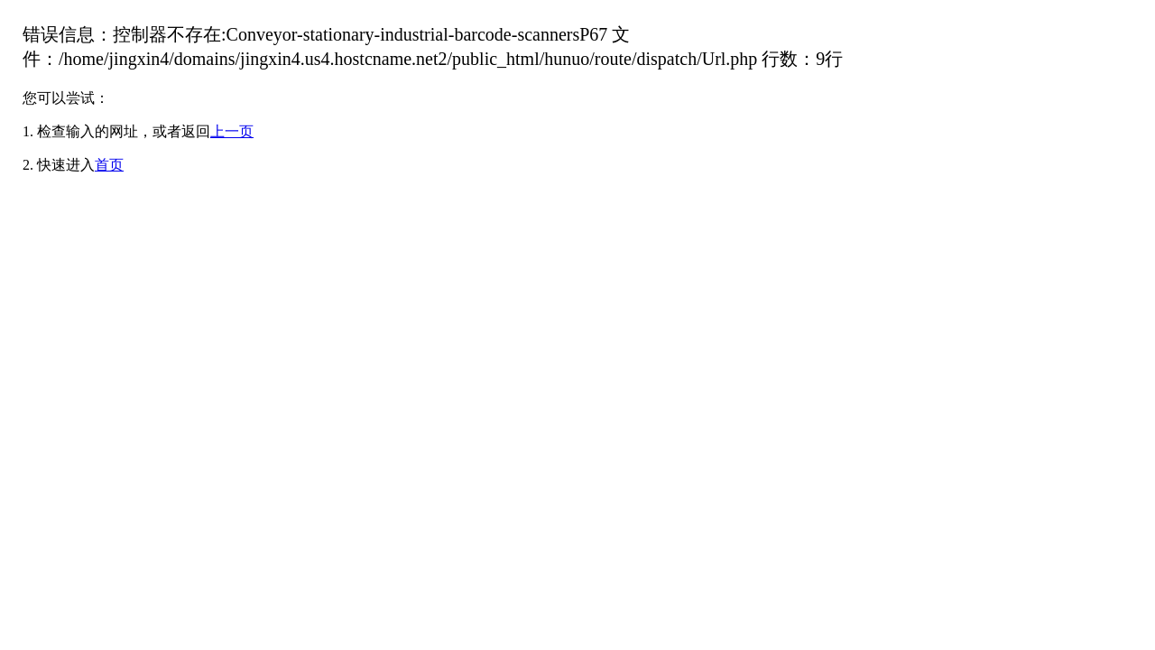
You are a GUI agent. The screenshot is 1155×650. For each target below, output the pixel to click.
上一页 (232, 131)
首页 (109, 164)
